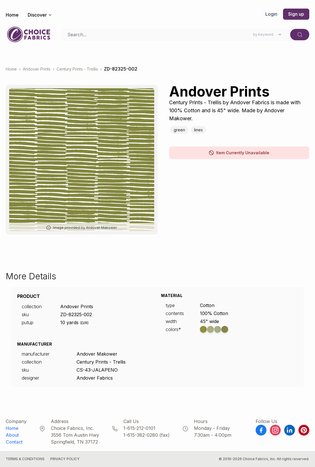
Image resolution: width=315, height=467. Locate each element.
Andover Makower (97, 354)
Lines (198, 129)
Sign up (296, 14)
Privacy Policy (65, 459)
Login (271, 14)
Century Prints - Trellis (77, 69)
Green (179, 129)
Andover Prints (37, 69)
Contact (14, 442)
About (12, 435)
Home (12, 15)
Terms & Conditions (25, 459)
